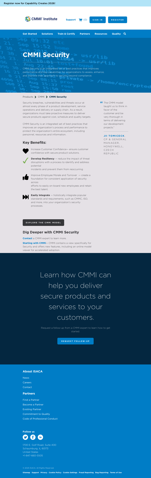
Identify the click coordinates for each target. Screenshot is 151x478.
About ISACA (33, 371)
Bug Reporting (101, 472)
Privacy (44, 472)
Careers (27, 382)
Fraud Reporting (86, 472)
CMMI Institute (41, 19)
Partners (29, 393)
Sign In (98, 20)
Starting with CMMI (34, 243)
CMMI (41, 96)
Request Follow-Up (75, 341)
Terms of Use (116, 472)
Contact (27, 238)
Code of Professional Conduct (40, 418)
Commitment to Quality (36, 413)
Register (117, 20)
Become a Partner (33, 404)
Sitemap (26, 472)
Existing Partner (32, 409)
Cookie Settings (70, 472)
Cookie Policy (55, 472)
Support (71, 19)
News (26, 377)
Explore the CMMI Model (43, 222)
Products (28, 96)
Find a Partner (31, 399)
